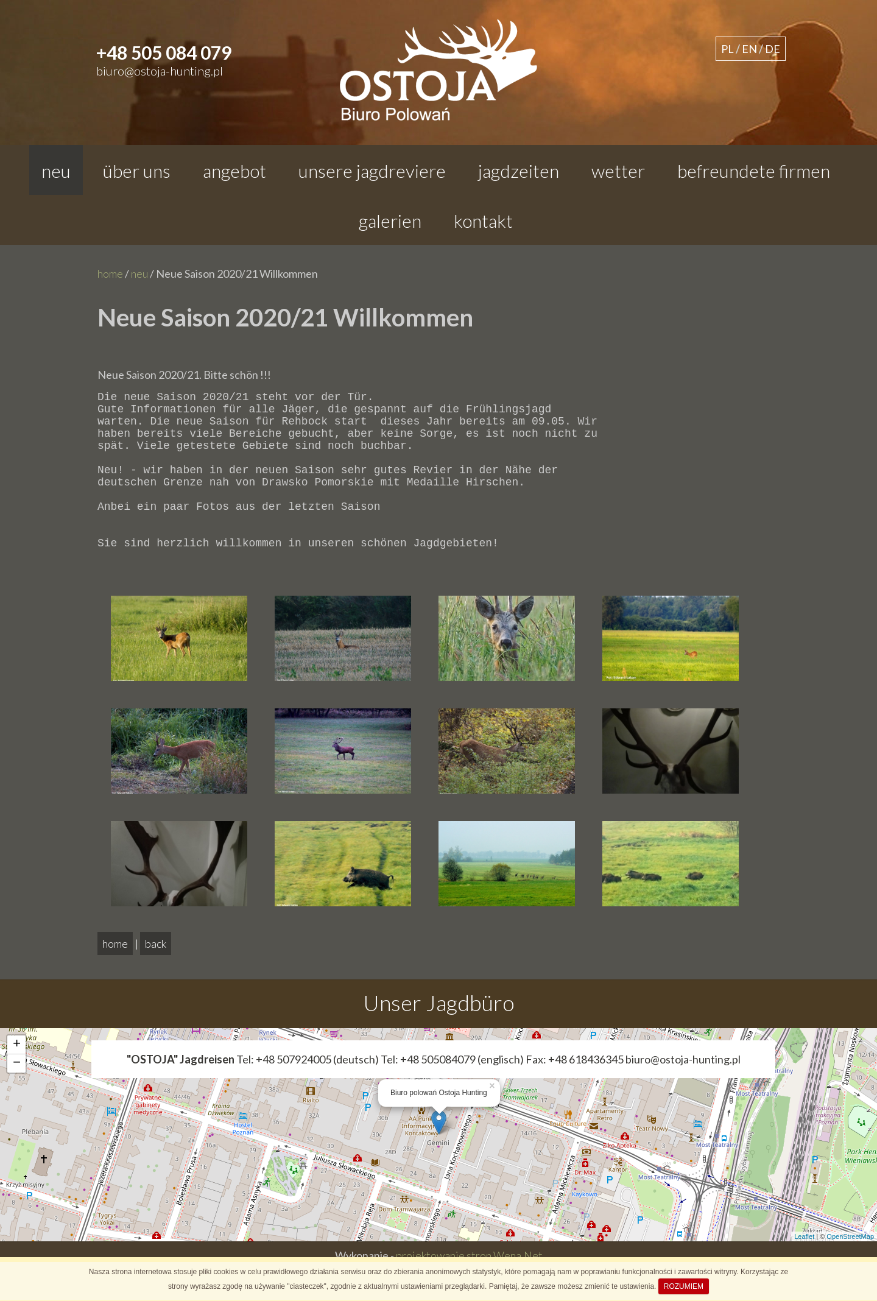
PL (727, 48)
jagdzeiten (518, 171)
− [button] (17, 1095)
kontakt (483, 220)
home (110, 273)
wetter (618, 171)
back (155, 975)
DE (772, 48)
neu (56, 171)
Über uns (137, 171)
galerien (390, 220)
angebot (234, 171)
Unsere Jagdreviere (372, 171)
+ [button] (17, 1076)
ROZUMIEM (683, 1286)
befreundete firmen (753, 171)
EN (749, 48)
